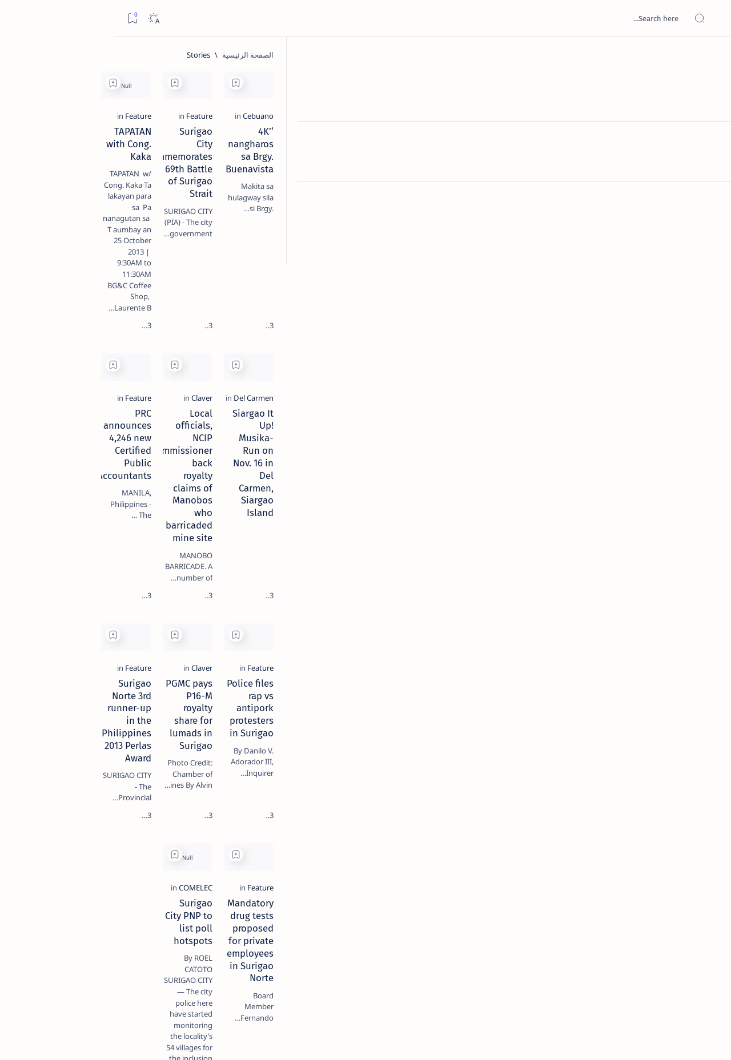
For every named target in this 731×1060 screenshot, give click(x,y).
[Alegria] (97, 310)
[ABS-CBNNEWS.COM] (133, 597)
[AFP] (51, 625)
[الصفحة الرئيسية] (710, 57)
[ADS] (133, 625)
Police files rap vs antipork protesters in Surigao (619, 639)
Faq (57, 690)
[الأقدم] (219, 980)
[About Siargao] (51, 568)
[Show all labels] (145, 652)
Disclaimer (127, 690)
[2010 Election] (51, 540)
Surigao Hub (624, 1038)
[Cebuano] (660, 173)
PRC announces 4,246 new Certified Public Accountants (273, 411)
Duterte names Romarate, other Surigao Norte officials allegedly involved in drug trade (86, 338)
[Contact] (710, 162)
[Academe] (51, 597)
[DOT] (97, 372)
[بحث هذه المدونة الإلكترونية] (505, 18)
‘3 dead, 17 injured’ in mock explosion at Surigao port (97, 469)
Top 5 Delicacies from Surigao (92, 194)
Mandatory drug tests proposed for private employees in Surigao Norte (600, 854)
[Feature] (498, 173)
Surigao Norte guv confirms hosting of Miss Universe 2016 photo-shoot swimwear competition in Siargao (91, 406)
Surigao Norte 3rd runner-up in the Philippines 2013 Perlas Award (273, 639)
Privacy (86, 690)
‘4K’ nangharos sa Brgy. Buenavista (601, 189)
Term (163, 690)
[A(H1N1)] (133, 568)
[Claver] (501, 389)
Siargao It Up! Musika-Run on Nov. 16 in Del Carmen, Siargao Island (602, 411)
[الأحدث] (662, 980)
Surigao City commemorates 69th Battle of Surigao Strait (441, 195)
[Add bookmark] (535, 82)
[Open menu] (710, 19)
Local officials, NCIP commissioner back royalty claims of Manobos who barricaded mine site (438, 417)
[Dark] (39, 19)
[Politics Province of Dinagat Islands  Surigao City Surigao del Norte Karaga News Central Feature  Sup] (133, 540)
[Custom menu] (710, 199)
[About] (710, 139)
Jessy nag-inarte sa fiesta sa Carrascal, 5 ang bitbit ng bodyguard (95, 275)
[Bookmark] (18, 19)
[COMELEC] (495, 832)
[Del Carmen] (656, 389)
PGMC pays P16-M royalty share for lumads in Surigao (438, 639)
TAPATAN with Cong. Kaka (294, 189)
